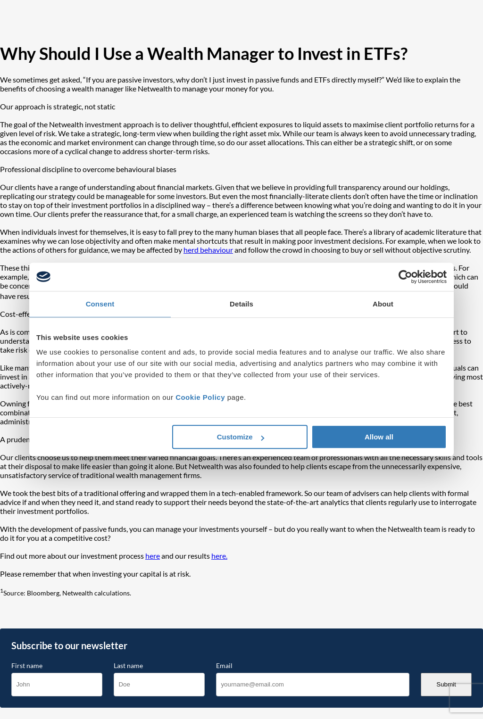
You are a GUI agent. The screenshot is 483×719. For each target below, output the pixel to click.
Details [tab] (241, 304)
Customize (240, 437)
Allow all (379, 437)
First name (26, 665)
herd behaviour (208, 249)
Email (224, 665)
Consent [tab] (100, 304)
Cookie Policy (200, 397)
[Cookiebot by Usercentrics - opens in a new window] (405, 277)
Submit (446, 684)
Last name (128, 665)
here (152, 555)
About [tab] (383, 304)
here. (219, 555)
